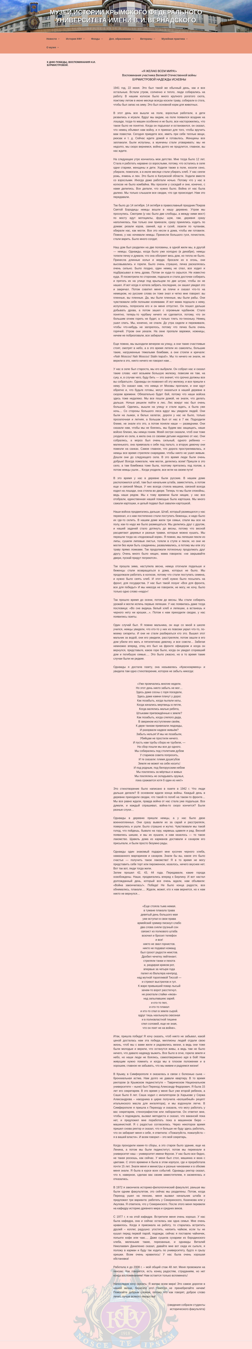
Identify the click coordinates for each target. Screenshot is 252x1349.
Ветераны (148, 38)
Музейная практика (175, 38)
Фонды (97, 38)
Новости (53, 38)
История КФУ (75, 38)
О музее (53, 47)
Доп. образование (121, 38)
